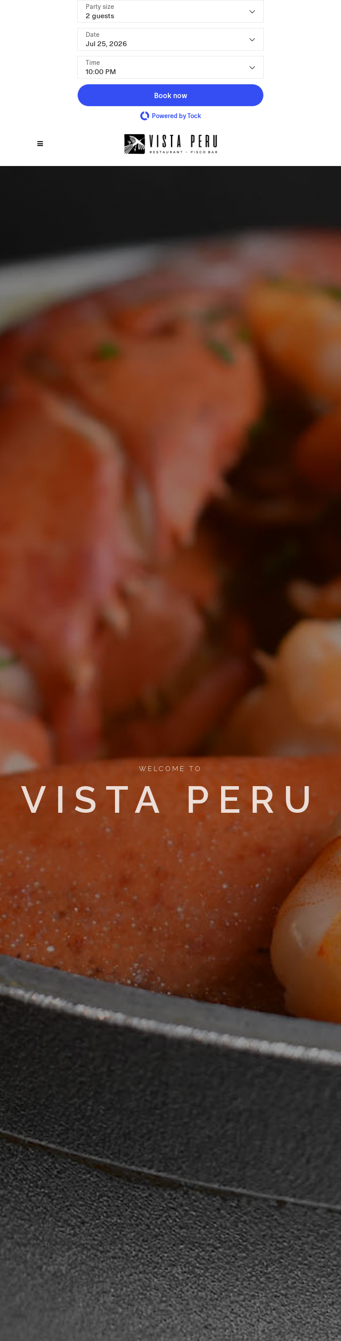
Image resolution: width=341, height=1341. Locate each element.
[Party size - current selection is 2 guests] (170, 11)
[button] (170, 95)
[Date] (170, 39)
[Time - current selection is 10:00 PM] (170, 67)
